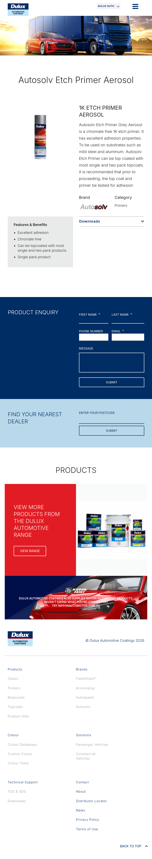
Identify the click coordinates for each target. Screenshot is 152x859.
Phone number (91, 331)
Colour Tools (18, 763)
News (80, 810)
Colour (13, 735)
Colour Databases (22, 745)
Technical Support (23, 782)
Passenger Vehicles (92, 745)
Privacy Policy (87, 820)
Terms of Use (87, 829)
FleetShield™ (86, 679)
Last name (122, 314)
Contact (82, 782)
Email (118, 331)
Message (86, 348)
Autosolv (83, 707)
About (81, 791)
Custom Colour (20, 754)
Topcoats (15, 707)
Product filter (18, 716)
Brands (81, 669)
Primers (14, 688)
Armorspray (85, 688)
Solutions (83, 735)
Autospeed (85, 697)
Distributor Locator (91, 801)
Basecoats (16, 697)
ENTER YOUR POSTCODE (97, 413)
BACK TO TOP (134, 846)
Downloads (89, 221)
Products (15, 669)
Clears (13, 679)
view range (30, 551)
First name (89, 314)
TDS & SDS (17, 791)
